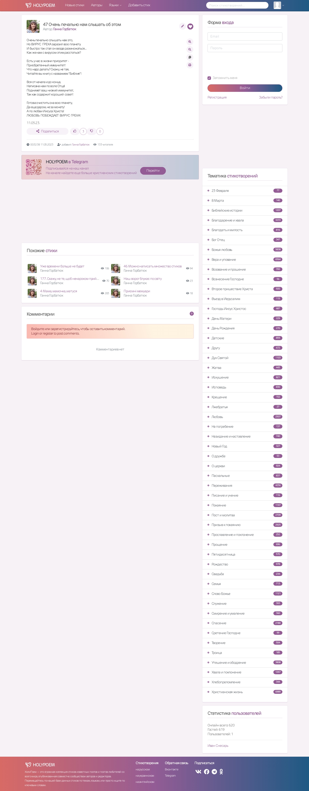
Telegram (170, 775)
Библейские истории (245, 210)
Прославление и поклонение (245, 534)
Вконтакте (171, 769)
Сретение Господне (245, 633)
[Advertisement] (110, 213)
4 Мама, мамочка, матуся (58, 291)
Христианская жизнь (245, 692)
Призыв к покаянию (245, 525)
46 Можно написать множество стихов (153, 266)
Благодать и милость (245, 230)
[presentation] (240, 64)
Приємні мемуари (137, 291)
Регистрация (217, 97)
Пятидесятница (245, 554)
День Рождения (245, 328)
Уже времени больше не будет (62, 266)
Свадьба (245, 574)
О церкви (245, 466)
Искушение (245, 377)
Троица (245, 652)
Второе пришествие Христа (245, 289)
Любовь (245, 417)
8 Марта (245, 200)
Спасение (245, 623)
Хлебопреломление (245, 682)
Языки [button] (114, 5)
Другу (245, 348)
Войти (245, 88)
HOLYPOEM (56, 162)
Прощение (245, 544)
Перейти (152, 170)
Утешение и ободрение (245, 662)
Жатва (245, 367)
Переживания (245, 485)
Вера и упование (245, 259)
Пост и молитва (245, 515)
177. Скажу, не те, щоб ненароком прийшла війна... (76, 278)
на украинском (145, 775)
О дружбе (245, 456)
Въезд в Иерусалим (245, 299)
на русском (143, 769)
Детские (245, 338)
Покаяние (245, 505)
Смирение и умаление (245, 613)
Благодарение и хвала (245, 220)
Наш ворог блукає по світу (143, 278)
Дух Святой (245, 358)
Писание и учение (245, 495)
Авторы (96, 5)
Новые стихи (74, 5)
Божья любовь (245, 249)
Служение (245, 603)
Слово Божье (245, 593)
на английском (145, 782)
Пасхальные (245, 475)
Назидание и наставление (245, 436)
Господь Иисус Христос (245, 308)
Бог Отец (245, 240)
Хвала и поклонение (245, 672)
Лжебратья (245, 407)
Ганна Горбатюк (64, 29)
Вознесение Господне (245, 279)
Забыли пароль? (270, 97)
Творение (245, 643)
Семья (245, 584)
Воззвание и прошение (245, 269)
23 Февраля (245, 190)
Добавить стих (139, 5)
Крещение (245, 397)
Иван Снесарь (218, 745)
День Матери (245, 318)
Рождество (245, 564)
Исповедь (245, 387)
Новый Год (245, 446)
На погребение (245, 426)
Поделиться (47, 131)
